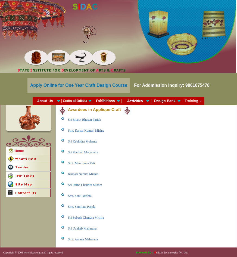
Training (193, 101)
